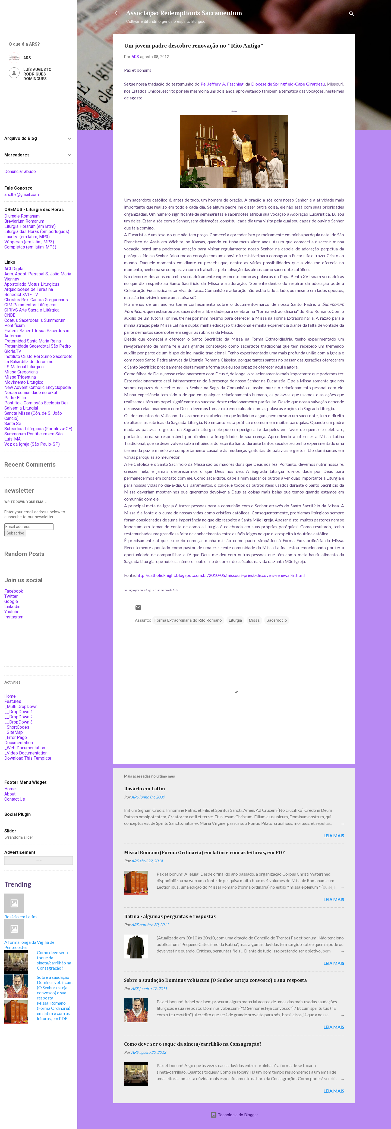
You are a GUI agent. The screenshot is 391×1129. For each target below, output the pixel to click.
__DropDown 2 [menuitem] (18, 716)
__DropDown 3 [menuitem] (18, 722)
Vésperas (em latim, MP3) (29, 241)
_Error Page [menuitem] (15, 737)
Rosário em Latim (144, 789)
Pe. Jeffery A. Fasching (222, 83)
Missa (254, 620)
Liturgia (235, 620)
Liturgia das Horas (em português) (36, 231)
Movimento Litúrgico (23, 382)
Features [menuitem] (12, 701)
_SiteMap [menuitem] (13, 732)
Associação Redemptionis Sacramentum (184, 13)
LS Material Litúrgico (24, 366)
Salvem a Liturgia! (21, 408)
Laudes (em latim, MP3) (27, 236)
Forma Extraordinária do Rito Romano (188, 620)
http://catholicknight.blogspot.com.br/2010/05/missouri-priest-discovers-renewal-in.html (221, 575)
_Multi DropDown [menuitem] (20, 706)
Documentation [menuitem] (18, 742)
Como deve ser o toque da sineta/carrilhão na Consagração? (192, 1044)
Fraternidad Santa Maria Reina (32, 341)
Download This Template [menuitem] (27, 758)
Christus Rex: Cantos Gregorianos (36, 299)
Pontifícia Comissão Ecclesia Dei (36, 402)
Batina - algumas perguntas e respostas (170, 916)
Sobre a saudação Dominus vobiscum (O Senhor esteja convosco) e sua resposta (215, 980)
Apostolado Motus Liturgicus (31, 284)
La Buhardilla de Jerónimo (28, 361)
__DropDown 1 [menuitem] (18, 711)
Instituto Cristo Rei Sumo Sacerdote (38, 356)
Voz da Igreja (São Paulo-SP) (32, 444)
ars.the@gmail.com (21, 194)
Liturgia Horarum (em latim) (30, 226)
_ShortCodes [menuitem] (16, 727)
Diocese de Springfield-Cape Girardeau (288, 83)
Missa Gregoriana (21, 372)
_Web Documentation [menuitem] (24, 747)
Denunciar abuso (20, 171)
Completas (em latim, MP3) (30, 247)
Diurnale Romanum (22, 216)
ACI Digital (14, 268)
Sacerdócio (277, 620)
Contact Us (14, 799)
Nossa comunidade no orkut (30, 392)
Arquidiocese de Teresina (28, 289)
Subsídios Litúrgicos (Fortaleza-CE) (38, 428)
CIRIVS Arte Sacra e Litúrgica (31, 310)
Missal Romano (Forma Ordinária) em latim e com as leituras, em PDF (204, 852)
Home (10, 788)
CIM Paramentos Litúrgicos (30, 304)
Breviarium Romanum (24, 221)
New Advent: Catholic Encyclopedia (37, 387)
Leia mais (333, 835)
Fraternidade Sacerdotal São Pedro (37, 346)
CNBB (9, 315)
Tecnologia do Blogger (234, 1114)
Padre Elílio (15, 397)
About (9, 794)
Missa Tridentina (20, 377)
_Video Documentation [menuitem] (26, 753)
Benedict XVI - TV (21, 294)
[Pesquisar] (351, 15)
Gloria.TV (12, 351)
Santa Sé (12, 423)
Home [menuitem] (10, 696)
